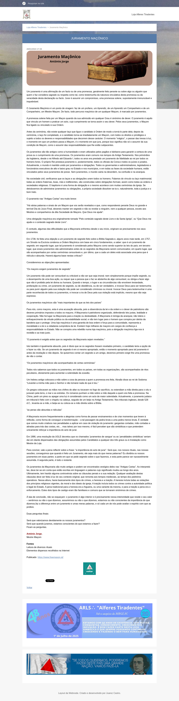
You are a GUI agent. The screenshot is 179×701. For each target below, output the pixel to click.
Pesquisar (24, 3)
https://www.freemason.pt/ (50, 557)
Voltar (29, 587)
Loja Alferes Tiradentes (143, 14)
